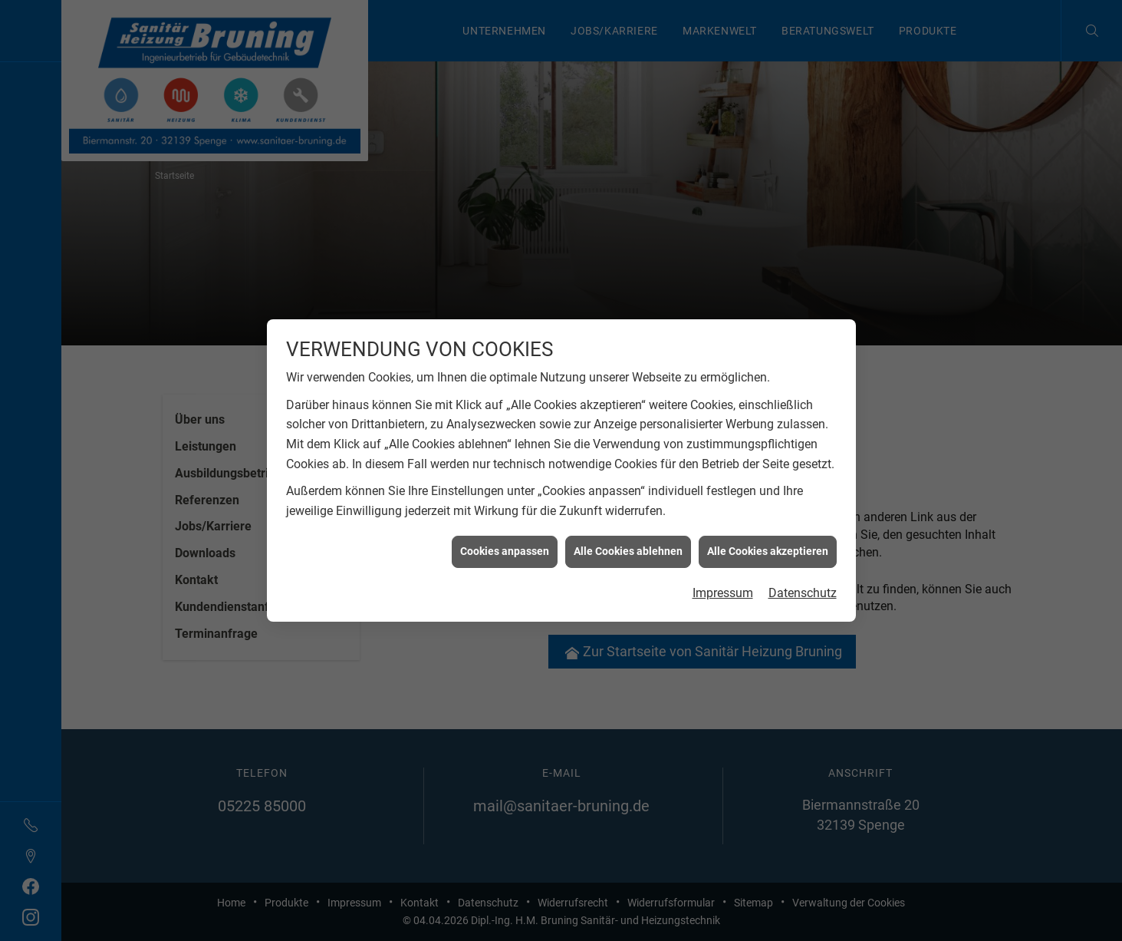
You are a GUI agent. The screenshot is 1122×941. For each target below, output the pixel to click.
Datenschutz (802, 577)
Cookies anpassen (504, 536)
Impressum (723, 577)
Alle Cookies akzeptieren (767, 536)
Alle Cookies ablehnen (628, 536)
